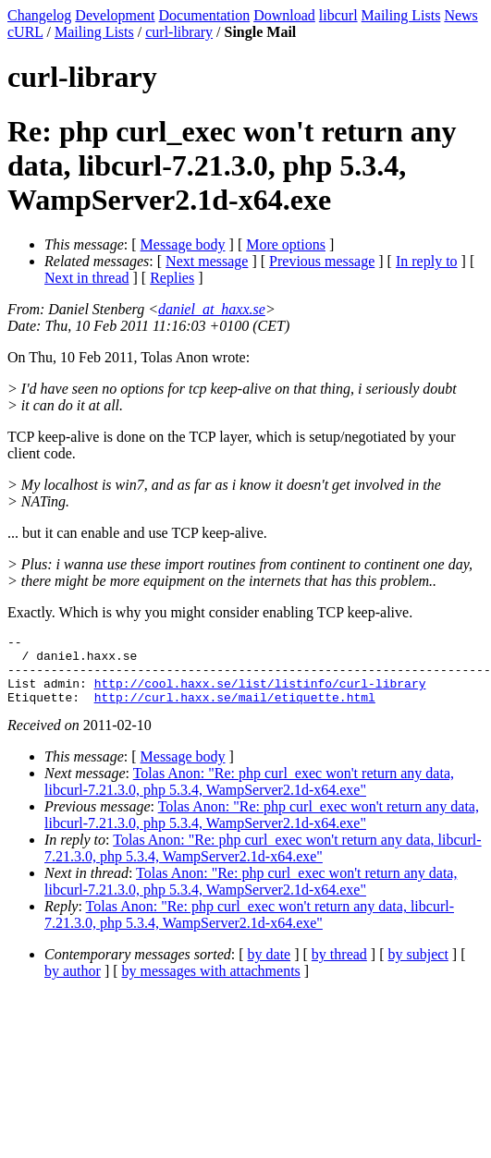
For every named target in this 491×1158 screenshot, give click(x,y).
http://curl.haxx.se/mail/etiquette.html (234, 710)
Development (114, 15)
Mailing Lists (401, 15)
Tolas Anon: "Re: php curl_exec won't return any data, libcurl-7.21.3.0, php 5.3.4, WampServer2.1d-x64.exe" (249, 795)
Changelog (39, 15)
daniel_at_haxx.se (211, 309)
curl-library (179, 32)
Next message (207, 261)
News (460, 15)
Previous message (321, 261)
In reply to (427, 261)
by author (72, 985)
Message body (183, 244)
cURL (25, 32)
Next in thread (86, 278)
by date (269, 968)
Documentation (205, 15)
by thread (339, 968)
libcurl (338, 15)
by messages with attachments (211, 985)
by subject (418, 968)
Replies (172, 278)
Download (284, 15)
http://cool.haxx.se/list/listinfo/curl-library (260, 694)
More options (285, 244)
